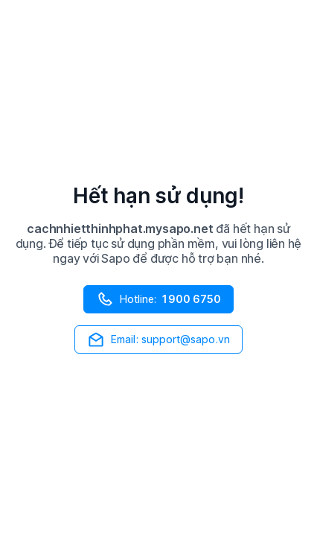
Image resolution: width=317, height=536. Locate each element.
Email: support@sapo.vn (158, 339)
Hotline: (158, 299)
